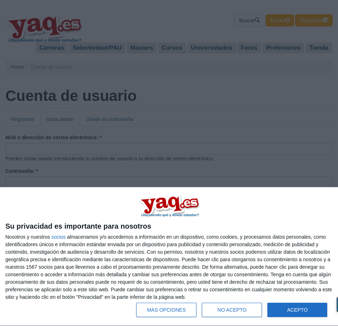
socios (58, 236)
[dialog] (169, 257)
